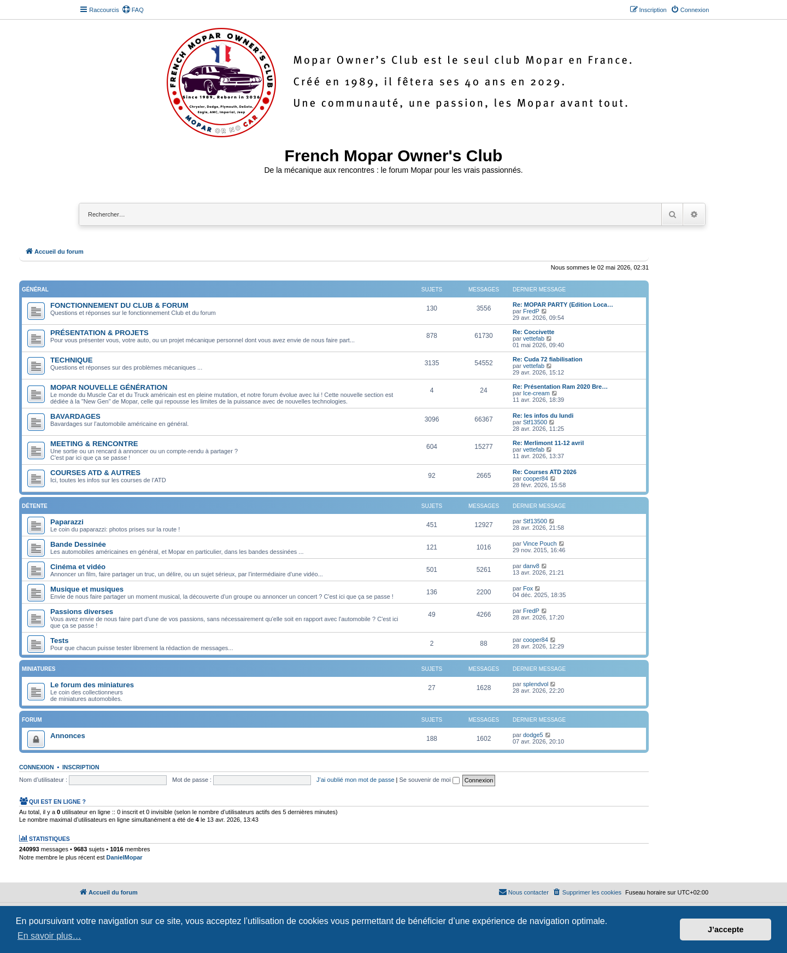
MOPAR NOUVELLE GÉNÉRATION (108, 387)
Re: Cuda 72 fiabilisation (548, 359)
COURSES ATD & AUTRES (95, 473)
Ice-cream (536, 393)
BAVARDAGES (75, 416)
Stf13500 (535, 422)
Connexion (36, 767)
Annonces (67, 736)
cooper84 (535, 478)
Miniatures (38, 669)
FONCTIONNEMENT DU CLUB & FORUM (119, 305)
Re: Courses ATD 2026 (545, 472)
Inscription (80, 767)
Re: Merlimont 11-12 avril (548, 443)
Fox (528, 588)
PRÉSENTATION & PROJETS (99, 333)
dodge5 (533, 735)
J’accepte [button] (726, 929)
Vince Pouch (540, 543)
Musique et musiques (87, 589)
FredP (531, 311)
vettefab (533, 338)
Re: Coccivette (533, 332)
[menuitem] (133, 9)
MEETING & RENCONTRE (94, 444)
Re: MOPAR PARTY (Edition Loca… (563, 304)
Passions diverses (81, 611)
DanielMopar (125, 857)
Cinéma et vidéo (77, 567)
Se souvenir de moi (430, 779)
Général (35, 290)
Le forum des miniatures (92, 685)
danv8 (531, 566)
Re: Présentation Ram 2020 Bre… (560, 386)
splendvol (535, 684)
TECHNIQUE (71, 360)
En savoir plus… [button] (49, 935)
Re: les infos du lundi (543, 415)
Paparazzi (67, 522)
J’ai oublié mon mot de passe (355, 779)
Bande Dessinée (78, 544)
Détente (35, 506)
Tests (59, 640)
